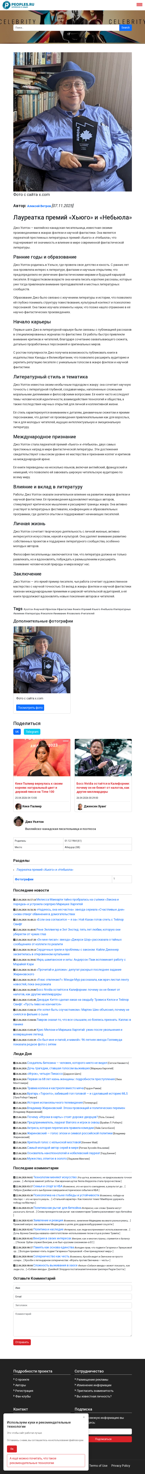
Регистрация (24, 1391)
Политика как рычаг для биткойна (57, 1208)
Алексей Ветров (39, 206)
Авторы (20, 1385)
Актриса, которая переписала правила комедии (60, 1128)
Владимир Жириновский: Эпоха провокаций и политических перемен (76, 1108)
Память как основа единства (53, 1247)
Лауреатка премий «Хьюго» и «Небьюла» (45, 869)
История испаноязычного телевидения (55, 1102)
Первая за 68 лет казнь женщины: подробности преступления (71, 1079)
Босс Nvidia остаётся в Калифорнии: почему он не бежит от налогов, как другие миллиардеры (103, 787)
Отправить (22, 1342)
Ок (11, 1449)
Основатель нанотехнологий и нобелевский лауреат (63, 1153)
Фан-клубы (23, 1396)
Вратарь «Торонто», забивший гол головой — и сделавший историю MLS (77, 1093)
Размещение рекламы (92, 1379)
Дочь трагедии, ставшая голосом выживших (58, 1068)
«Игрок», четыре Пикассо (45, 1073)
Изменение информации (94, 1385)
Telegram (32, 732)
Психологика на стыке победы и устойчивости (66, 1195)
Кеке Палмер (32, 806)
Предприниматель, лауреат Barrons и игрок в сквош (63, 1122)
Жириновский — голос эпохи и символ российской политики (70, 1133)
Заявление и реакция (48, 1220)
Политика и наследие (48, 1229)
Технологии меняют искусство (55, 1177)
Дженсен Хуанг (95, 806)
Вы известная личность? (94, 1396)
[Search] (66, 27)
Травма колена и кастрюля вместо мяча (55, 1088)
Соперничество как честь (51, 1256)
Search (125, 27)
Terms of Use (98, 1465)
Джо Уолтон (34, 821)
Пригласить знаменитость (95, 1391)
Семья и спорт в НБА (48, 1186)
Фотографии (24, 879)
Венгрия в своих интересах (52, 1238)
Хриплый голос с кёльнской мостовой (54, 1142)
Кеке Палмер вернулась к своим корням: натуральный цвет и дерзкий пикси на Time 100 (39, 787)
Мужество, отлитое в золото (47, 1158)
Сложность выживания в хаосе (55, 1265)
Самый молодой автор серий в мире (53, 1147)
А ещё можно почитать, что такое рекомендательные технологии (33, 1461)
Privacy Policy (120, 1465)
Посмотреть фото (30, 707)
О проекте (22, 1379)
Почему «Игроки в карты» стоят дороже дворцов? (62, 1117)
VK (17, 732)
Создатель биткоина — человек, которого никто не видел (67, 1063)
